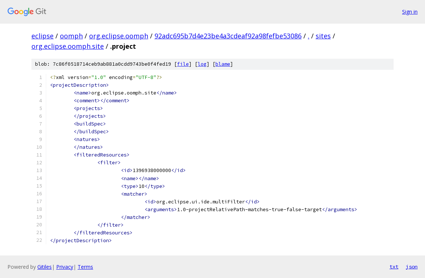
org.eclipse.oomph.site (67, 46)
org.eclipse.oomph (118, 35)
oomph (71, 35)
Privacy (64, 266)
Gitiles (44, 266)
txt (394, 266)
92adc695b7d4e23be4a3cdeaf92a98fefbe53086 (228, 35)
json (412, 266)
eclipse (42, 35)
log (202, 64)
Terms (85, 266)
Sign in (410, 11)
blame (222, 64)
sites (323, 35)
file (183, 64)
